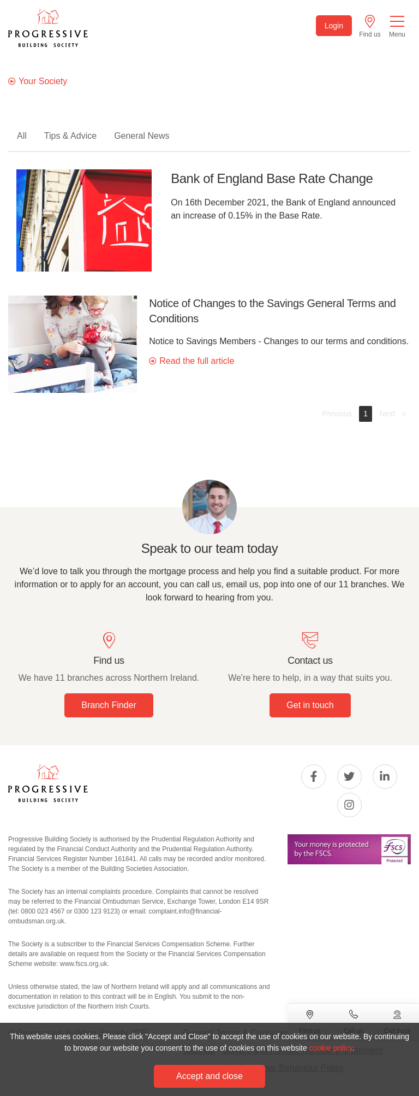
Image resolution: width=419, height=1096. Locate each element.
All (22, 135)
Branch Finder (108, 705)
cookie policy (330, 1048)
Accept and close (209, 1076)
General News (141, 135)
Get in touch (309, 705)
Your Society (43, 81)
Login (334, 25)
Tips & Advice (70, 135)
